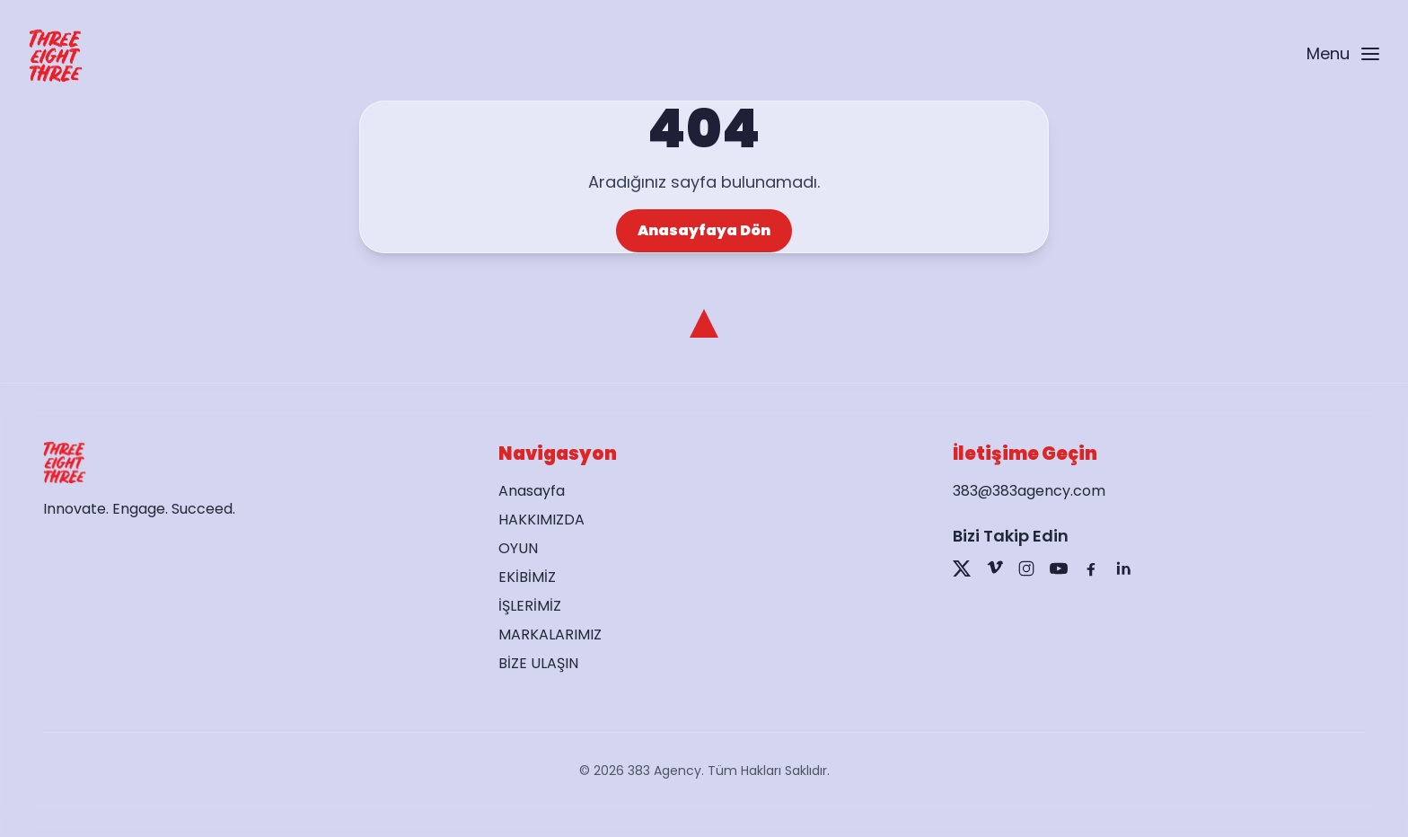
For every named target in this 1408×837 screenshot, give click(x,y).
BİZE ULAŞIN (538, 663)
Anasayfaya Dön (704, 230)
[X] (962, 568)
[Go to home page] (56, 56)
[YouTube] (1059, 568)
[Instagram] (1026, 568)
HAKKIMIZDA (541, 519)
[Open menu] (1342, 56)
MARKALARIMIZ (550, 634)
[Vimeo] (994, 568)
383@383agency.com (1029, 490)
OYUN (518, 548)
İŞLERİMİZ (529, 605)
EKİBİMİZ (527, 577)
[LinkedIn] (1123, 568)
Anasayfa (531, 490)
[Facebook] (1091, 568)
